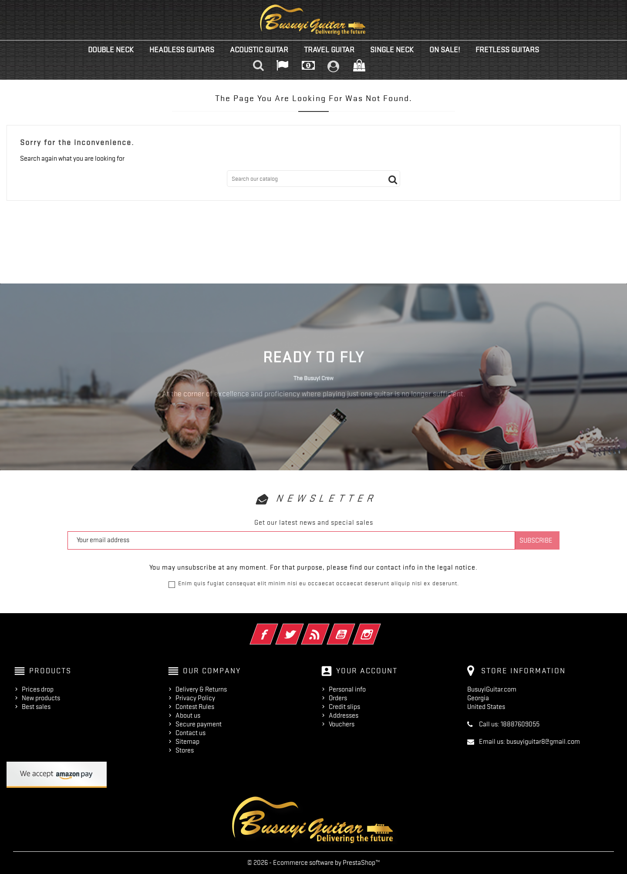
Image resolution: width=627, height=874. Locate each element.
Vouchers (341, 724)
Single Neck (392, 49)
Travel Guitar (329, 49)
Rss (327, 628)
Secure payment (198, 724)
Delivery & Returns (201, 689)
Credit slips (344, 707)
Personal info (347, 689)
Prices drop (38, 689)
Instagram (378, 628)
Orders (338, 698)
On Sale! (444, 49)
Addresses (343, 715)
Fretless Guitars (507, 49)
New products (41, 698)
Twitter (301, 628)
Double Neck (111, 49)
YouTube (352, 628)
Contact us (190, 733)
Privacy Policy (195, 698)
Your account (367, 670)
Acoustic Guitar (259, 49)
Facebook (275, 628)
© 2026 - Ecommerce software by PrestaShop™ (313, 863)
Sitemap (187, 742)
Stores (184, 750)
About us (187, 715)
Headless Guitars (181, 49)
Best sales (36, 707)
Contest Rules (194, 707)
